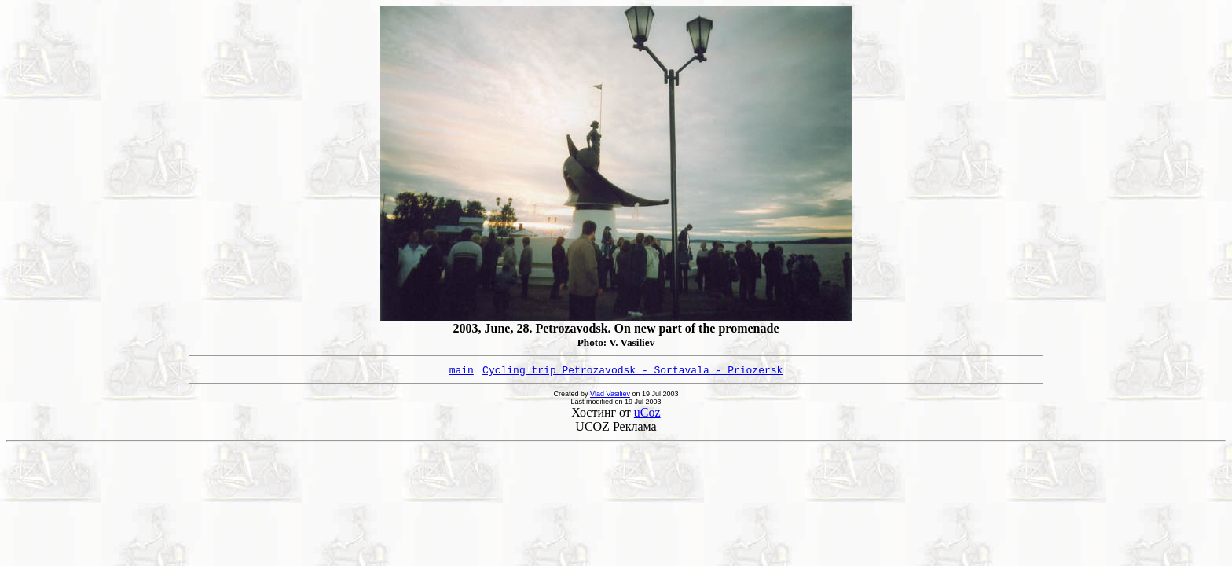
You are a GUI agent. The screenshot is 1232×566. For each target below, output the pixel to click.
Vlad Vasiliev (610, 394)
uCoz (647, 412)
